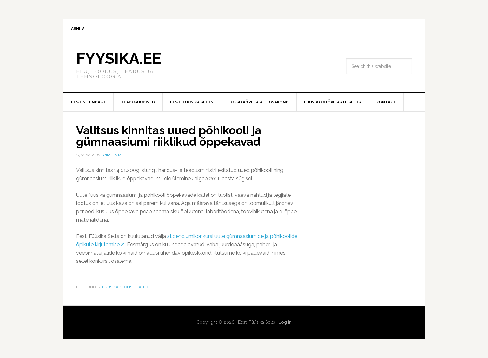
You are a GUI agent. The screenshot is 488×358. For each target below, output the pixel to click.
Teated (141, 287)
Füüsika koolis (117, 287)
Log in (285, 322)
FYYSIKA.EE (118, 58)
